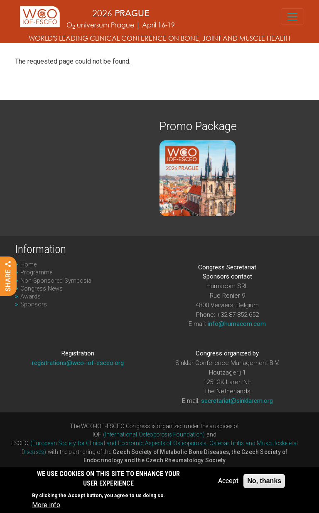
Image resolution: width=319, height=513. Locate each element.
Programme (36, 272)
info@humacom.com (237, 324)
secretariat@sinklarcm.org (237, 400)
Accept (228, 482)
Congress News (41, 288)
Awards (30, 296)
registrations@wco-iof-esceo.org (78, 363)
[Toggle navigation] (292, 16)
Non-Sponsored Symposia (55, 280)
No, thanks (264, 482)
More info (46, 506)
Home (28, 264)
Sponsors (33, 304)
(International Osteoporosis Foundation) (154, 434)
